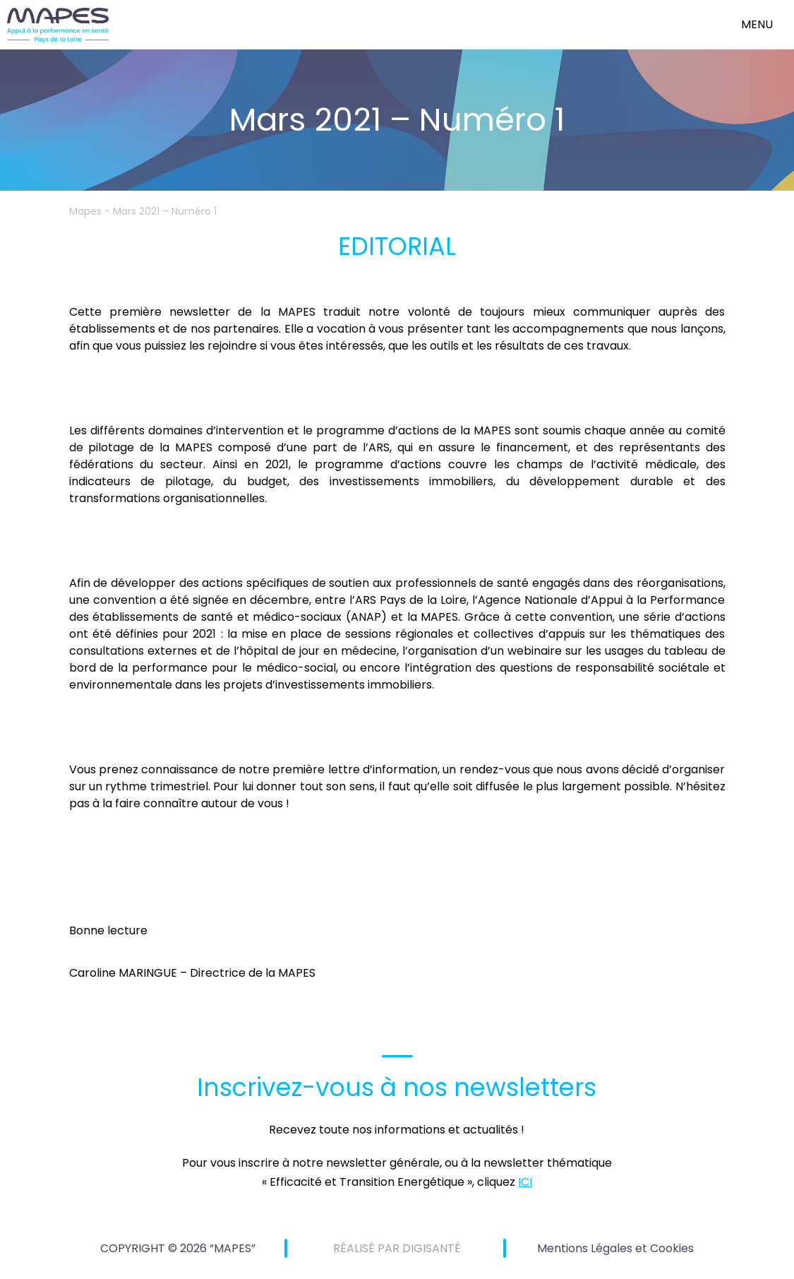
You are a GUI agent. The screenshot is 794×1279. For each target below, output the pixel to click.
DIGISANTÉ (431, 1248)
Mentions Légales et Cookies (615, 1248)
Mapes (85, 211)
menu (757, 24)
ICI (525, 1182)
